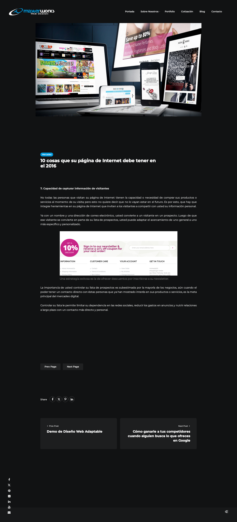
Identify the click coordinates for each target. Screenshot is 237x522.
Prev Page (50, 366)
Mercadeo (47, 154)
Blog (202, 11)
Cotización (187, 11)
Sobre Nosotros (149, 11)
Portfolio (170, 11)
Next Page (73, 366)
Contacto (216, 11)
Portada (129, 11)
